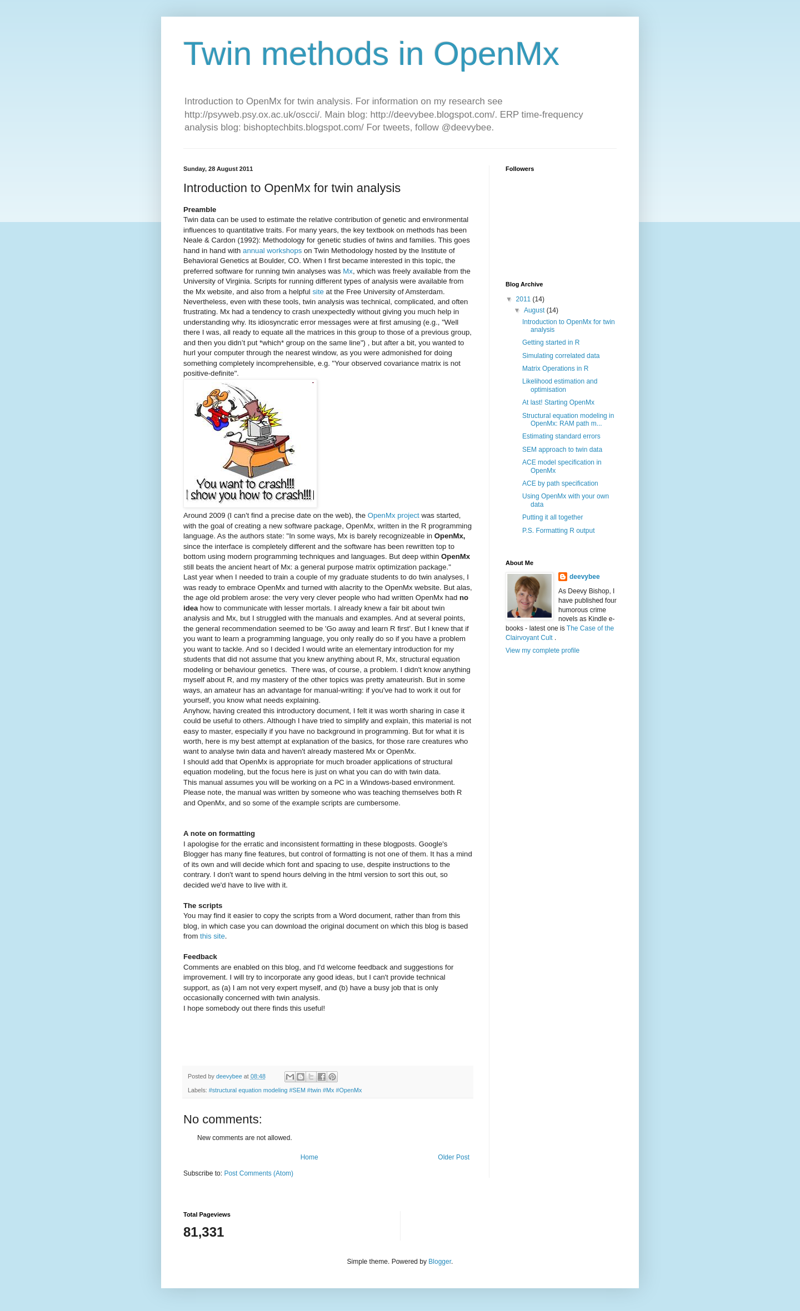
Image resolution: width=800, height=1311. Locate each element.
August (535, 310)
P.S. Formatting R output (558, 531)
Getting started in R (550, 342)
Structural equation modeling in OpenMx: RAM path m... (568, 419)
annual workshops (272, 250)
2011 (524, 299)
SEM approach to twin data (562, 449)
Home (309, 1157)
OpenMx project (395, 515)
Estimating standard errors (561, 436)
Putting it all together (552, 517)
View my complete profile (542, 650)
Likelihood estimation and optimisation (559, 385)
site (318, 292)
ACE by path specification (560, 483)
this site (212, 936)
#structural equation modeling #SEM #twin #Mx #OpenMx (285, 1090)
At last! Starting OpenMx (558, 402)
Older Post (453, 1157)
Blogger (439, 1261)
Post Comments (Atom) (258, 1173)
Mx (348, 271)
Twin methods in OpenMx (371, 53)
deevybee (584, 577)
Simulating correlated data (560, 356)
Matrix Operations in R (555, 368)
